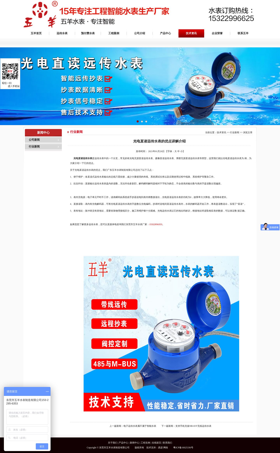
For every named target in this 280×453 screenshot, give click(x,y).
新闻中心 (134, 442)
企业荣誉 (217, 33)
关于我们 (112, 442)
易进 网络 (163, 447)
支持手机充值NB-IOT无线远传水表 (193, 426)
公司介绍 (139, 33)
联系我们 (167, 442)
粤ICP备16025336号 (183, 447)
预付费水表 (88, 33)
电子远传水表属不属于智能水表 (139, 426)
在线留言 (156, 442)
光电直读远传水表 (83, 158)
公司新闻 (34, 139)
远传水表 (62, 33)
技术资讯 (191, 33)
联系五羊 (243, 33)
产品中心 (165, 33)
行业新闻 (34, 146)
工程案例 (113, 33)
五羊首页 (36, 33)
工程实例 (145, 442)
